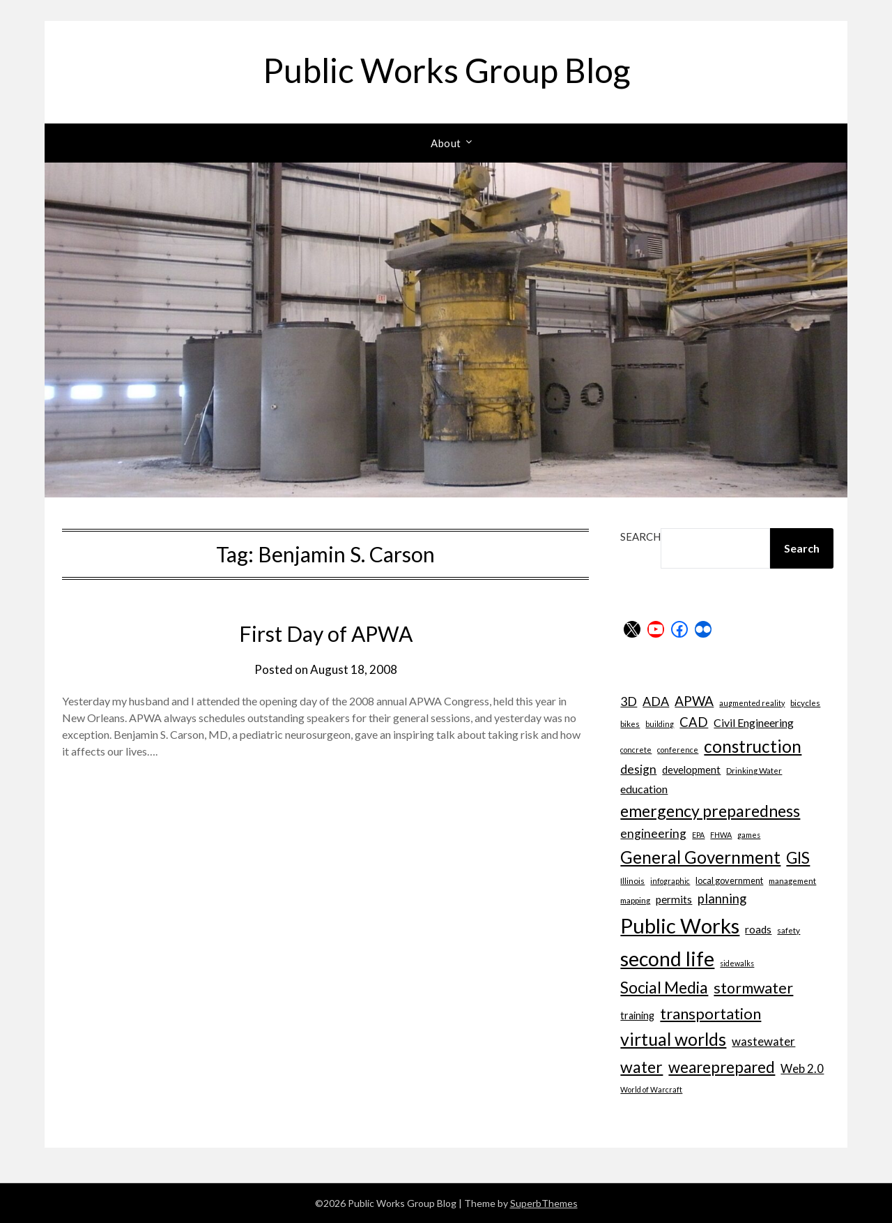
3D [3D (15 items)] (628, 701)
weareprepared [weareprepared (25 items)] (721, 1067)
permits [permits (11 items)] (674, 899)
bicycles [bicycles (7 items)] (805, 702)
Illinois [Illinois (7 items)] (632, 880)
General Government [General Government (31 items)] (700, 857)
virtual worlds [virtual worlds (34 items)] (673, 1039)
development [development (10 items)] (691, 770)
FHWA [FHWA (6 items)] (721, 834)
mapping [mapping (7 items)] (635, 900)
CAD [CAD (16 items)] (693, 722)
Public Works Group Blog (446, 70)
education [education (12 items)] (644, 788)
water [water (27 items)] (641, 1066)
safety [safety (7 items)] (788, 930)
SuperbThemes (544, 1203)
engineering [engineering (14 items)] (653, 833)
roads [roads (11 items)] (758, 929)
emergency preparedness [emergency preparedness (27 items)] (710, 810)
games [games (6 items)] (748, 834)
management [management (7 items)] (792, 880)
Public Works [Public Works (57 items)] (679, 925)
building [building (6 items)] (659, 723)
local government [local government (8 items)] (729, 880)
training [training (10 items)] (637, 1015)
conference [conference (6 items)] (677, 749)
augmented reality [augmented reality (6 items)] (752, 702)
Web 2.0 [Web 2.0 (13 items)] (802, 1068)
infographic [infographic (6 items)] (670, 880)
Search (640, 536)
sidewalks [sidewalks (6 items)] (737, 963)
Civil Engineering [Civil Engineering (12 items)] (754, 722)
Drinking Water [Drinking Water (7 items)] (754, 770)
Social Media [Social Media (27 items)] (664, 987)
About (446, 143)
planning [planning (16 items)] (722, 898)
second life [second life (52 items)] (667, 958)
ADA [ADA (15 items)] (656, 701)
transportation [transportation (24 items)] (710, 1013)
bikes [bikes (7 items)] (630, 723)
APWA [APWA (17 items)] (694, 701)
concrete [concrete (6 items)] (636, 749)
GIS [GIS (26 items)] (798, 857)
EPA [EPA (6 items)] (698, 834)
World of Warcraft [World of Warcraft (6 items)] (651, 1089)
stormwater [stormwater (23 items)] (753, 988)
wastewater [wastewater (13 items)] (763, 1041)
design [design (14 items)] (638, 769)
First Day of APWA (326, 633)
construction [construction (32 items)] (752, 746)
